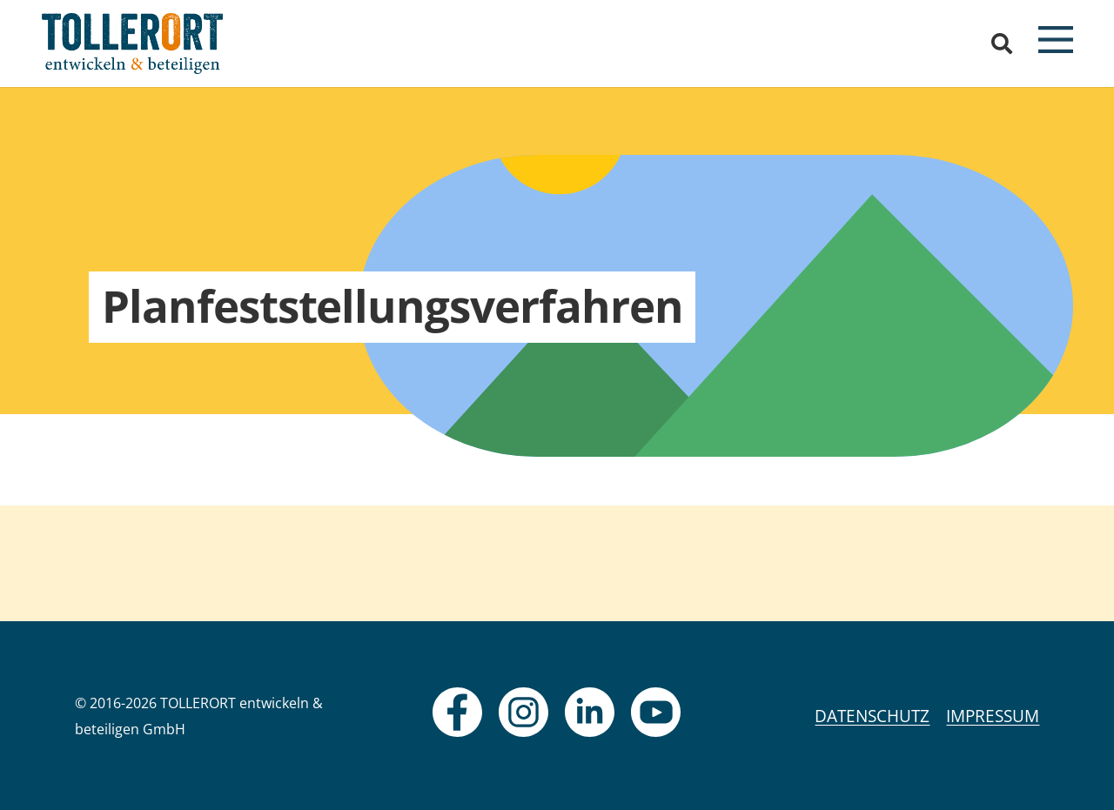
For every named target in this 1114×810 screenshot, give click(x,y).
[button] (1002, 43)
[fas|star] (457, 712)
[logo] (133, 43)
